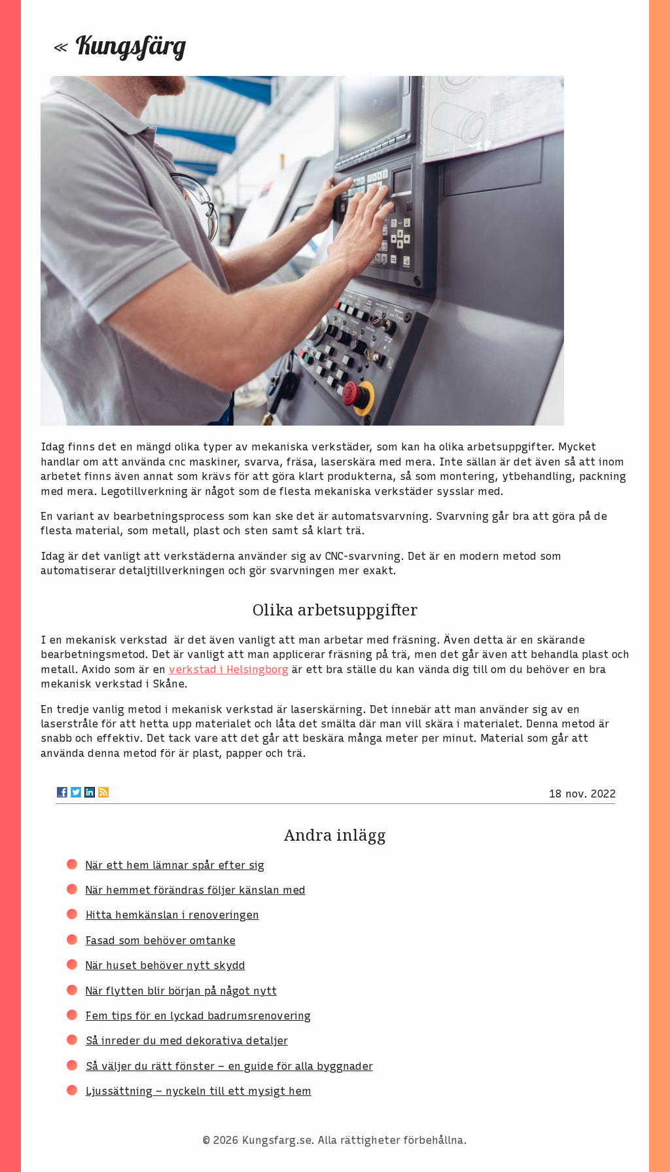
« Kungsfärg (120, 44)
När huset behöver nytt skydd (165, 965)
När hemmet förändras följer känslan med (196, 890)
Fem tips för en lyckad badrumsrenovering (198, 1016)
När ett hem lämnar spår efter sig (175, 865)
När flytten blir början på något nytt (181, 991)
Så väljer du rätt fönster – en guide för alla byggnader (229, 1066)
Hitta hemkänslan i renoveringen (172, 915)
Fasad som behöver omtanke (161, 940)
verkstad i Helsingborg (229, 669)
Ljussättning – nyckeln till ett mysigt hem (198, 1091)
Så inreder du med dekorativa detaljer (187, 1041)
